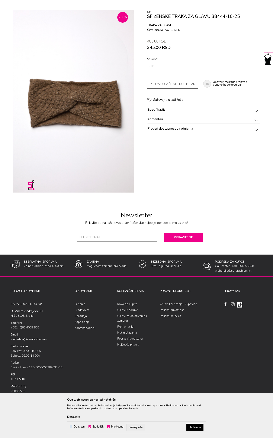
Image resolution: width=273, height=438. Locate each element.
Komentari (203, 119)
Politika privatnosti (172, 310)
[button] (165, 99)
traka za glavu (159, 25)
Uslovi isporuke (127, 310)
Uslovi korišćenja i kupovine (178, 304)
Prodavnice (82, 310)
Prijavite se (183, 237)
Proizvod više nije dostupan (172, 84)
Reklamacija (125, 327)
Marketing (117, 426)
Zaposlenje (82, 322)
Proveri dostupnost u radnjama (203, 129)
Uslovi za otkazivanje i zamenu (132, 318)
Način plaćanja (127, 333)
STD (151, 66)
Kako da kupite (127, 304)
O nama (80, 304)
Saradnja (81, 316)
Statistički (98, 426)
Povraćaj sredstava (130, 339)
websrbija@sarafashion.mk (29, 339)
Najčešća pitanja (128, 345)
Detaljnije (73, 417)
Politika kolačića (170, 316)
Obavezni (79, 426)
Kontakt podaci (84, 328)
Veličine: (152, 59)
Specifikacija (203, 110)
